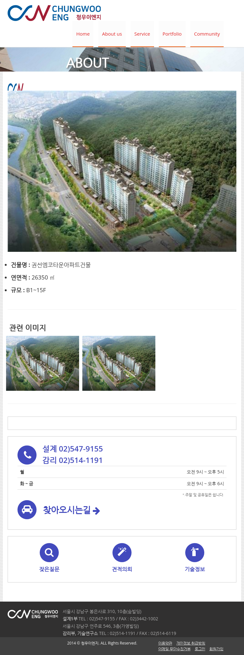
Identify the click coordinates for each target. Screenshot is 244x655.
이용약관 (165, 643)
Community (207, 34)
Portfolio (172, 34)
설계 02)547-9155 (72, 448)
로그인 (200, 649)
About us (112, 34)
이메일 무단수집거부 (174, 649)
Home (83, 34)
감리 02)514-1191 (72, 460)
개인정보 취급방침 (190, 643)
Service (142, 34)
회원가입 (216, 649)
